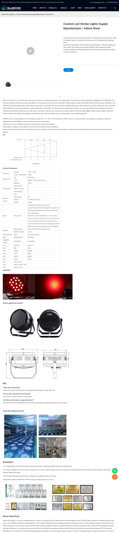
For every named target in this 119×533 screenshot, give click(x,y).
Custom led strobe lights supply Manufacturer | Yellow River (35, 14)
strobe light (16, 100)
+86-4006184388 (111, 2)
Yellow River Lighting (7, 14)
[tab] (59, 96)
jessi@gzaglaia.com (97, 2)
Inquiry (68, 70)
